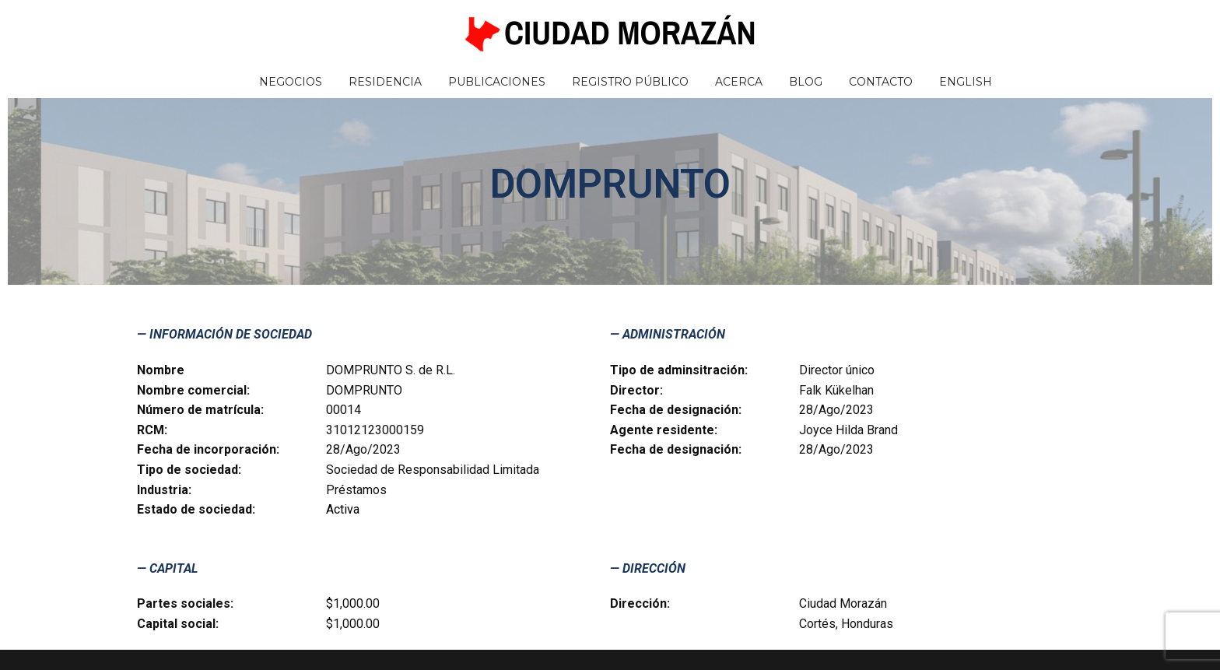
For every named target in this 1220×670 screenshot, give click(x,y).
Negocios (290, 82)
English (965, 82)
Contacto (881, 82)
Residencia (385, 82)
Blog (805, 82)
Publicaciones (496, 82)
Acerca (738, 82)
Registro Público (630, 82)
